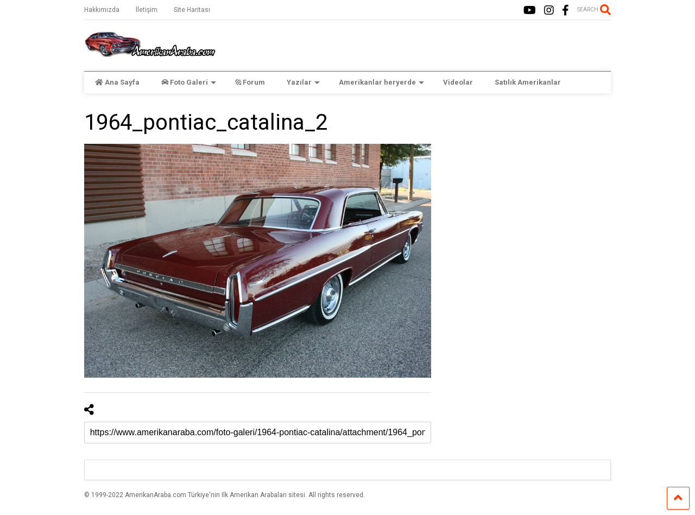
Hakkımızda (101, 10)
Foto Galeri (188, 82)
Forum (250, 82)
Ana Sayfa (117, 82)
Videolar (458, 82)
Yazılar (303, 82)
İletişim (146, 10)
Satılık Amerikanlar (528, 82)
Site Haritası (192, 10)
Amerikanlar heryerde (381, 82)
